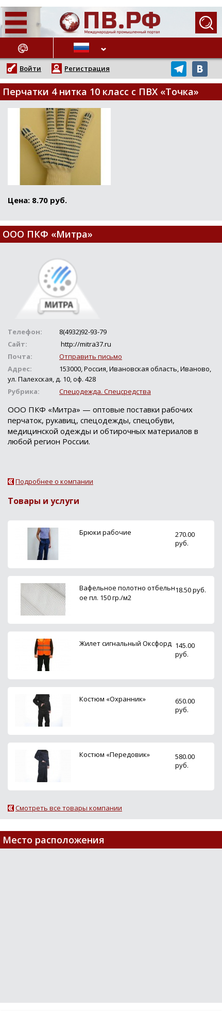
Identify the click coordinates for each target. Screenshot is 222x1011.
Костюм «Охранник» (112, 698)
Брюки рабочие (105, 532)
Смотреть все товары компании (68, 808)
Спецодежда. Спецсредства (105, 391)
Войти (30, 68)
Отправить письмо (90, 356)
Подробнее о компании (54, 481)
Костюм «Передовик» (114, 754)
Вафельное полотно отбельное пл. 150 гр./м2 (127, 592)
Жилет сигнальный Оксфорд (125, 643)
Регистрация (87, 68)
